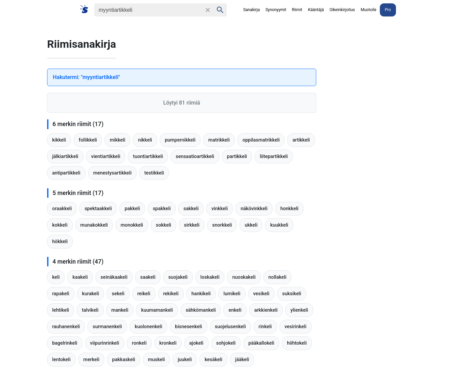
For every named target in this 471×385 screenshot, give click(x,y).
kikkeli (59, 140)
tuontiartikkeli (148, 156)
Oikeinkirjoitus (342, 9)
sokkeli (163, 225)
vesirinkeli (295, 327)
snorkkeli (222, 225)
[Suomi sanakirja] (86, 9)
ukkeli (251, 225)
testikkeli (154, 173)
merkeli (91, 359)
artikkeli (301, 140)
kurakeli (90, 294)
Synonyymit (275, 9)
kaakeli (79, 277)
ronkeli (139, 343)
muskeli (156, 359)
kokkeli (60, 225)
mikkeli (117, 140)
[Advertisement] (386, 128)
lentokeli (61, 359)
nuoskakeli (243, 277)
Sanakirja (251, 9)
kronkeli (168, 343)
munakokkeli (94, 225)
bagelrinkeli (64, 343)
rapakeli (60, 294)
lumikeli (231, 294)
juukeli (185, 359)
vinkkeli (219, 208)
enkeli (234, 310)
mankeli (120, 310)
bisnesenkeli (188, 327)
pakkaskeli (123, 359)
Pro (388, 9)
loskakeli (210, 277)
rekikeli (171, 294)
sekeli (118, 294)
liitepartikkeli (274, 156)
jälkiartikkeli (65, 156)
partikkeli (237, 156)
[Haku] (148, 10)
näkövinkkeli (254, 208)
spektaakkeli (98, 208)
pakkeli (132, 208)
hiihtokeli (297, 343)
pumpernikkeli (180, 140)
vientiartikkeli (105, 156)
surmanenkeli (107, 327)
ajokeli (196, 343)
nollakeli (277, 277)
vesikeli (261, 294)
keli (56, 277)
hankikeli (201, 294)
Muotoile (368, 9)
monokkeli (131, 225)
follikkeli (88, 140)
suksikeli (291, 294)
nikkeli (145, 140)
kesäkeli (213, 359)
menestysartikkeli (112, 173)
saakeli (147, 277)
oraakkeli (62, 208)
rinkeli (265, 327)
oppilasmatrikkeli (261, 140)
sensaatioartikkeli (195, 156)
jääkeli (242, 359)
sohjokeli (226, 343)
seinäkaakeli (114, 277)
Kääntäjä (316, 9)
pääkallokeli (261, 343)
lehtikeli (60, 310)
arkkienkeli (266, 310)
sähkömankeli (201, 310)
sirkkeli (192, 225)
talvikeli (90, 310)
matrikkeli (219, 140)
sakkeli (190, 208)
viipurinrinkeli (104, 343)
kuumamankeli (157, 310)
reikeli (143, 294)
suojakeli (177, 277)
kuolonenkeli (148, 327)
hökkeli (60, 241)
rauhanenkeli (66, 327)
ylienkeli (299, 310)
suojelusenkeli (230, 327)
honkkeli (289, 208)
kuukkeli (279, 225)
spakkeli (162, 208)
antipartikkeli (66, 173)
